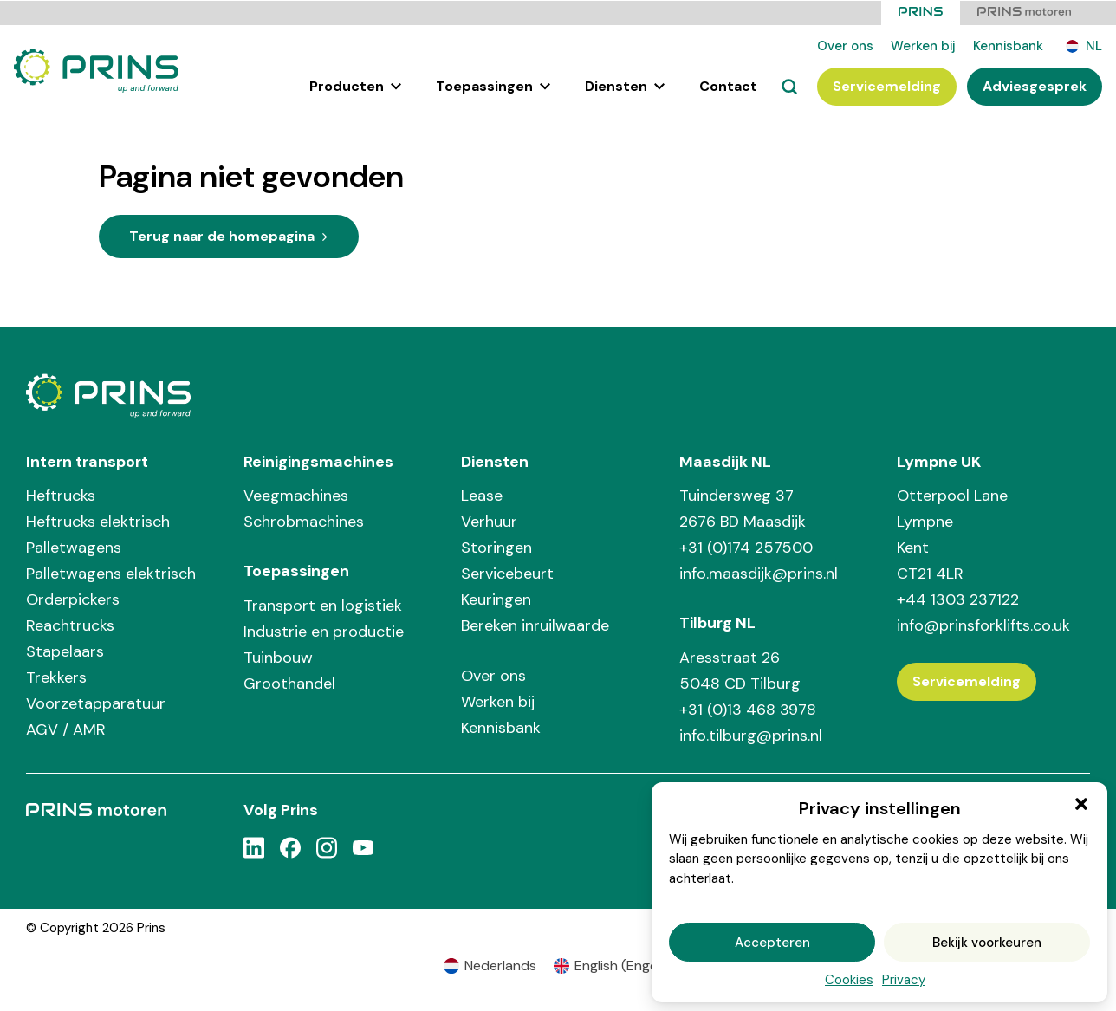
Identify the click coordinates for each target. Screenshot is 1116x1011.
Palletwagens (73, 546)
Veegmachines (295, 494)
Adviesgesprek (1035, 85)
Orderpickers (73, 598)
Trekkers (56, 676)
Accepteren (772, 942)
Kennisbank (1008, 45)
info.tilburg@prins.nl (750, 734)
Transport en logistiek (322, 604)
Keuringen (496, 598)
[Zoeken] (789, 86)
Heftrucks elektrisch (98, 520)
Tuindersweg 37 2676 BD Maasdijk (742, 507)
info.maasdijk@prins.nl (758, 572)
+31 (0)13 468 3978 (747, 708)
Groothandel (289, 682)
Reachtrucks (70, 624)
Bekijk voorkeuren (986, 942)
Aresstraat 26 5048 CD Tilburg (740, 669)
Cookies (849, 979)
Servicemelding (887, 85)
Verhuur (489, 520)
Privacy (903, 979)
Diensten (625, 85)
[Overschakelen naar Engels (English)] (613, 965)
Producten (355, 85)
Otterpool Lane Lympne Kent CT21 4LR (952, 533)
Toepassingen (493, 85)
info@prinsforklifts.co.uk (983, 624)
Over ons (845, 45)
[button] (1081, 804)
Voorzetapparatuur (95, 702)
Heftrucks (60, 494)
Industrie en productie (323, 630)
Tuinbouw (278, 656)
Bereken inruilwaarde (535, 624)
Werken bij (923, 45)
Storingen (496, 546)
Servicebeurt (507, 572)
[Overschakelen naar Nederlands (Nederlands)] (490, 965)
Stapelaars (65, 650)
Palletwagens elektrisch (111, 572)
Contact (728, 85)
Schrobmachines (303, 520)
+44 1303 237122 (958, 598)
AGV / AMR (66, 728)
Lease (482, 494)
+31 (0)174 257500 (746, 546)
